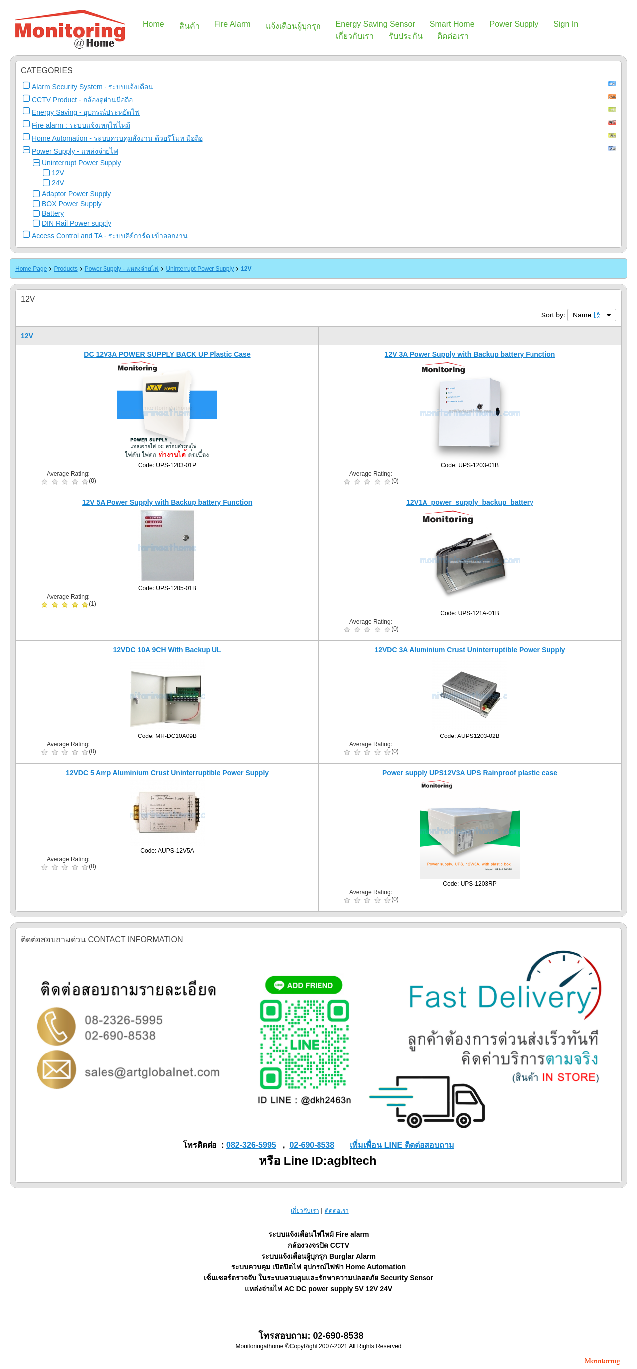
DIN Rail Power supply (76, 223)
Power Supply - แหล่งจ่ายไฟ (75, 151)
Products (65, 268)
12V (58, 173)
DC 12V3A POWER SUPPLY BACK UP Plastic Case (167, 354)
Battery (53, 213)
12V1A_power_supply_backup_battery (469, 502)
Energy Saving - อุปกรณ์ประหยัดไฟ (86, 112)
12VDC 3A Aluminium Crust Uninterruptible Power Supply (469, 650)
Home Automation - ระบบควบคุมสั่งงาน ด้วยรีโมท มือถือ (117, 138)
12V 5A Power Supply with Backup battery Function (167, 502)
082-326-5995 (251, 1145)
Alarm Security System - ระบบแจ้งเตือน (92, 87)
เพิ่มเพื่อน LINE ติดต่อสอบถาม (402, 1145)
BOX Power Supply (72, 204)
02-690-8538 (311, 1145)
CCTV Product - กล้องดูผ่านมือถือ (82, 100)
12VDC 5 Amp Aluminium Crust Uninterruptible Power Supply (167, 773)
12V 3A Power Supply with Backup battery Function (470, 354)
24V (58, 183)
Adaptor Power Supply (76, 194)
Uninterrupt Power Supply (81, 163)
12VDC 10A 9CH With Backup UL (167, 650)
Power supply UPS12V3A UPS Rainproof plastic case (469, 773)
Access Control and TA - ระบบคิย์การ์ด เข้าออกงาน (110, 236)
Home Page (31, 268)
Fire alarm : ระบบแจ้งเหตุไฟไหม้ (81, 125)
